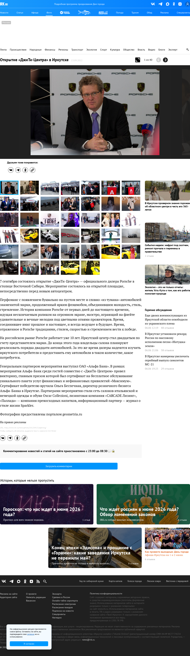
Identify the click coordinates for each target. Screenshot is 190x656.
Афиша (34, 12)
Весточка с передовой (177, 581)
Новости (4, 12)
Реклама (164, 12)
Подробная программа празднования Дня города (79, 4)
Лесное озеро (154, 581)
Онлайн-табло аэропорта (65, 600)
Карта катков (115, 581)
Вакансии (31, 600)
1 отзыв (86, 519)
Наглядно (57, 617)
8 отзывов (133, 563)
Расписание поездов (62, 607)
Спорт (103, 49)
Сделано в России (61, 597)
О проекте (31, 593)
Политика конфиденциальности (106, 593)
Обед (149, 12)
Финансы (50, 49)
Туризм (135, 12)
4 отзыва (182, 519)
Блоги (161, 49)
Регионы (63, 49)
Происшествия (18, 49)
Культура (115, 49)
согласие (30, 634)
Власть (141, 49)
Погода (119, 12)
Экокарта (57, 593)
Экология (91, 49)
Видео (151, 49)
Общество (128, 49)
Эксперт (172, 49)
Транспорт (77, 49)
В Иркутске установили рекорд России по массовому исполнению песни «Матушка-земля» (165, 340)
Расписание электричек (64, 604)
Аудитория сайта (8, 597)
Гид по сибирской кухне (91, 581)
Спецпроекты (183, 12)
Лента (3, 49)
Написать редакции (36, 597)
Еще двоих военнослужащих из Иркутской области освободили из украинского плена (166, 319)
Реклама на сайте (8, 593)
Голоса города (135, 581)
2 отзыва (149, 256)
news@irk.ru (88, 639)
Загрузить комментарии (58, 466)
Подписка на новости (63, 610)
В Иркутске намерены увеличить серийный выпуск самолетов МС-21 (167, 360)
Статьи (20, 12)
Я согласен (29, 643)
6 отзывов (150, 559)
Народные (36, 49)
